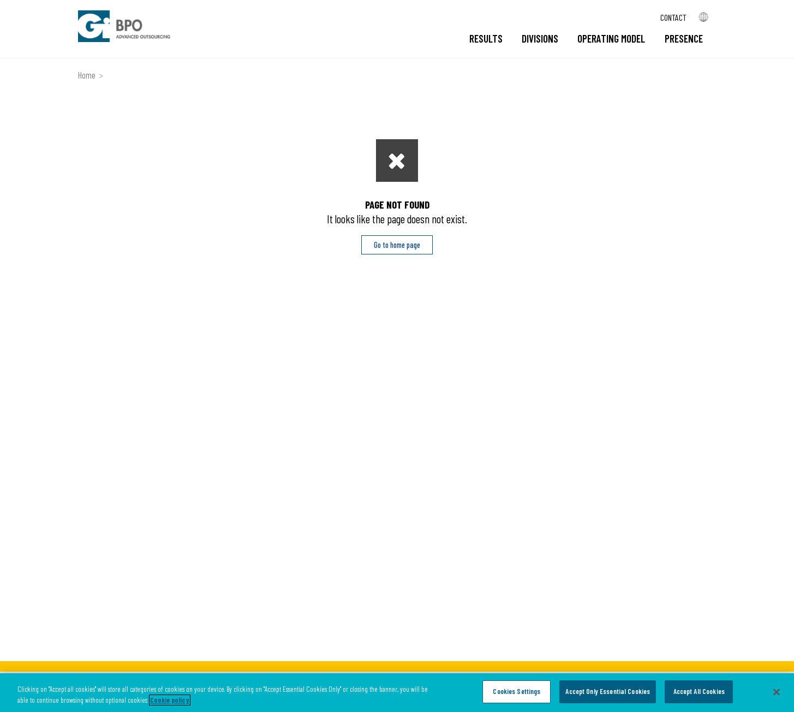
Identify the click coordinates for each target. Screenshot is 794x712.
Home (86, 74)
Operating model (611, 38)
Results (486, 38)
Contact (673, 17)
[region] (397, 692)
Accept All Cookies (699, 691)
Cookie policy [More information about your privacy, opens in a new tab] (169, 700)
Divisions (540, 38)
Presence (684, 38)
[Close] (777, 692)
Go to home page (397, 245)
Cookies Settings (516, 691)
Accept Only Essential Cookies (607, 691)
